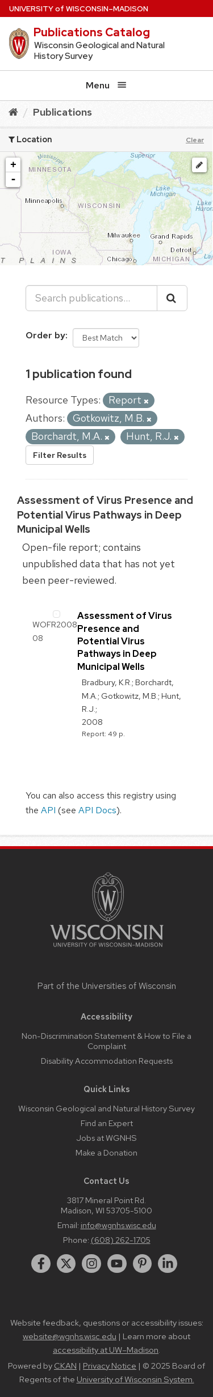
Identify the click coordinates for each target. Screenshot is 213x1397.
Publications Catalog (92, 32)
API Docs (97, 810)
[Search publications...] (91, 298)
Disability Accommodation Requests (107, 1060)
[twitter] (66, 1263)
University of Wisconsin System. (135, 1379)
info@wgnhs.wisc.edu (118, 1225)
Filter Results (59, 455)
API (48, 810)
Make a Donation (106, 1152)
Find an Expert (107, 1123)
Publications (62, 111)
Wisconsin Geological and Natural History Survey (106, 1108)
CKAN (65, 1365)
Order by (45, 335)
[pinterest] (142, 1263)
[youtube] (117, 1263)
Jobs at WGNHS (106, 1137)
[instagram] (91, 1263)
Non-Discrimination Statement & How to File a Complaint (106, 1040)
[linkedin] (167, 1263)
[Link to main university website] (107, 949)
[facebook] (41, 1263)
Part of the (106, 986)
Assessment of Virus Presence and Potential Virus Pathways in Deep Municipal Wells (105, 514)
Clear (195, 140)
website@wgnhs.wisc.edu (69, 1336)
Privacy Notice (109, 1365)
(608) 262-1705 (121, 1239)
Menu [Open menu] (106, 85)
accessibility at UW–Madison (105, 1350)
